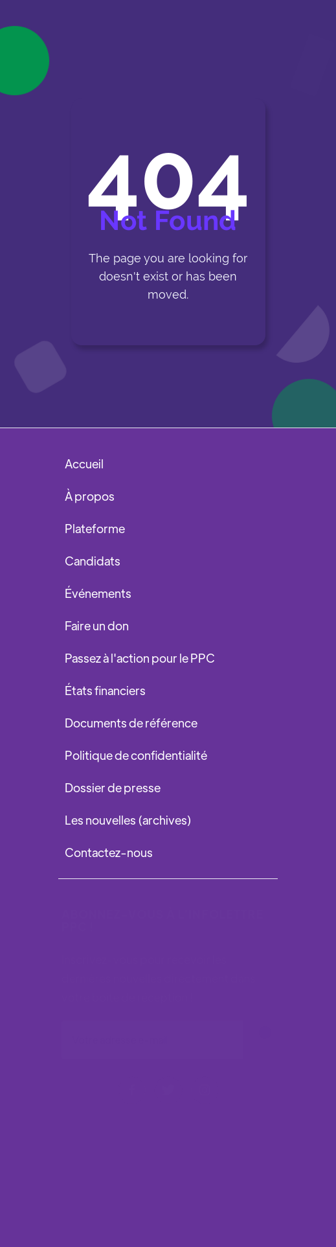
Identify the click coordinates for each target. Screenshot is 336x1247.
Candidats (92, 560)
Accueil (84, 463)
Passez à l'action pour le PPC (140, 657)
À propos (90, 495)
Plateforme (95, 528)
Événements (98, 593)
